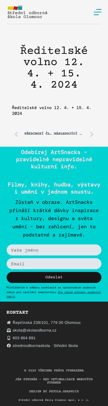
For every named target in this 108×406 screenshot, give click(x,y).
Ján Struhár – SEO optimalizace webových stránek (54, 381)
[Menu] (97, 12)
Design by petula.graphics (54, 392)
